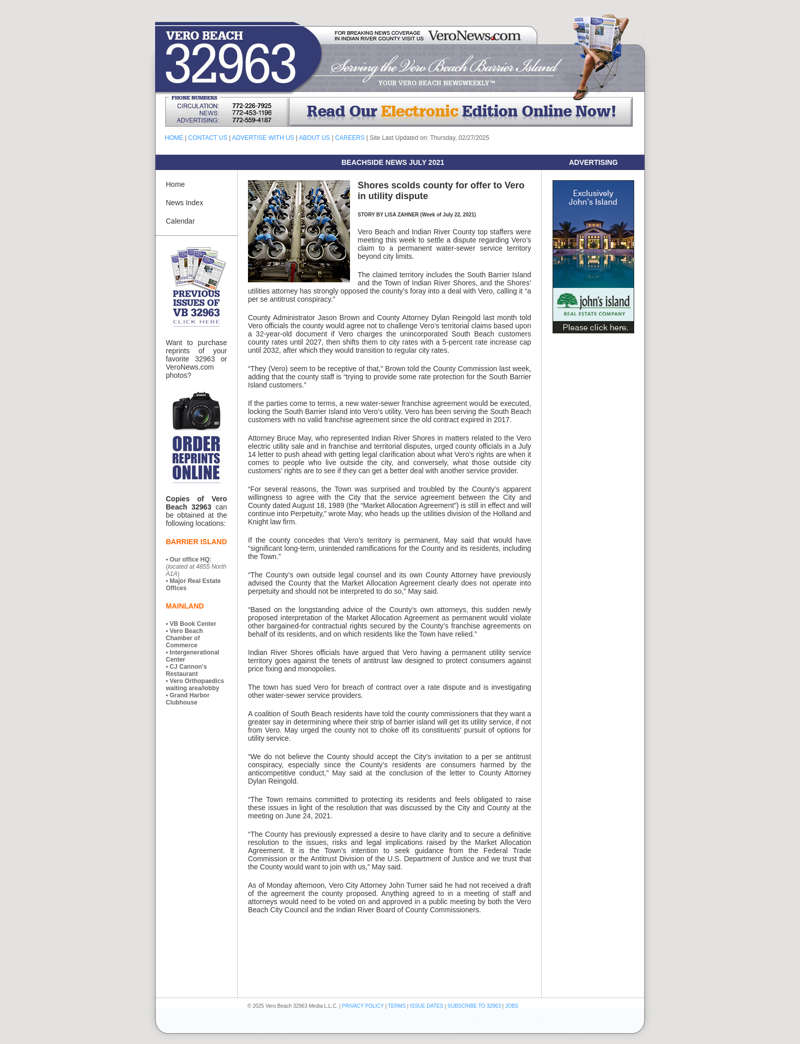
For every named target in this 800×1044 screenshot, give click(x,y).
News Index (184, 203)
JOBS (511, 1006)
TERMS (397, 1006)
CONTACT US (208, 137)
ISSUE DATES (426, 1006)
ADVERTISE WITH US (263, 137)
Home (175, 184)
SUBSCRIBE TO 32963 (474, 1006)
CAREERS (350, 137)
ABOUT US (314, 137)
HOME (174, 137)
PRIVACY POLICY (363, 1006)
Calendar (180, 221)
